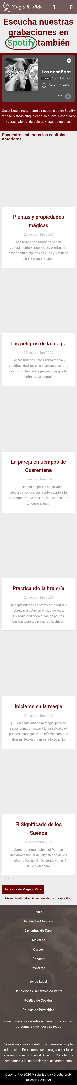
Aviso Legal (38, 982)
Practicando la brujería (38, 588)
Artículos (38, 940)
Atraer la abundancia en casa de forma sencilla (37, 898)
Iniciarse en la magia (38, 706)
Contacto (38, 968)
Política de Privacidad (38, 1010)
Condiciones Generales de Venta (38, 991)
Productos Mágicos (38, 921)
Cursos (38, 949)
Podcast (38, 959)
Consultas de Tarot (38, 931)
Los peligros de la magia (38, 344)
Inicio (38, 912)
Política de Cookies (38, 1000)
